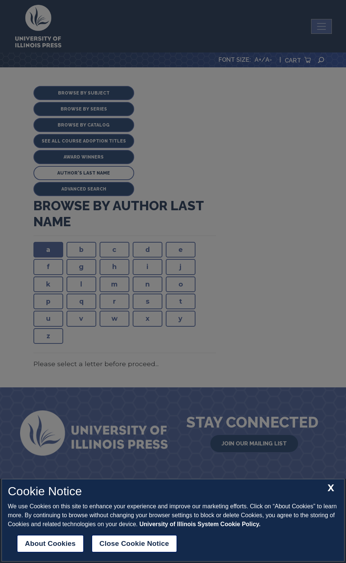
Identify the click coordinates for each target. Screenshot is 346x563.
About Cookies (50, 543)
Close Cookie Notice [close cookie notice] (134, 543)
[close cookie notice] (330, 488)
